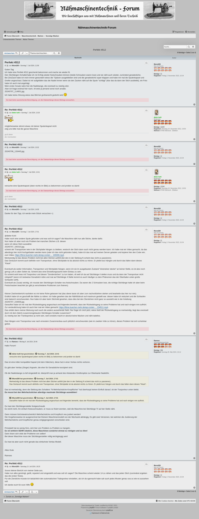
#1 (5, 65)
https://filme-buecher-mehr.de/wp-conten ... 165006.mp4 (39, 255)
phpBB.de (109, 510)
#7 (5, 342)
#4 (5, 172)
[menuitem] (20, 32)
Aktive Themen (28, 39)
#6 (5, 232)
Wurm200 (157, 64)
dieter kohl (157, 117)
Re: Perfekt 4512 (13, 109)
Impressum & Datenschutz (99, 513)
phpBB (91, 507)
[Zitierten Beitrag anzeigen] (36, 353)
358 (161, 350)
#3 (5, 147)
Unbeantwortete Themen (12, 39)
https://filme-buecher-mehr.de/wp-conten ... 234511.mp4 (83, 307)
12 (161, 74)
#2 (5, 113)
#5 (5, 209)
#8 (5, 466)
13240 (162, 127)
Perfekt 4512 (99, 49)
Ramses (157, 340)
